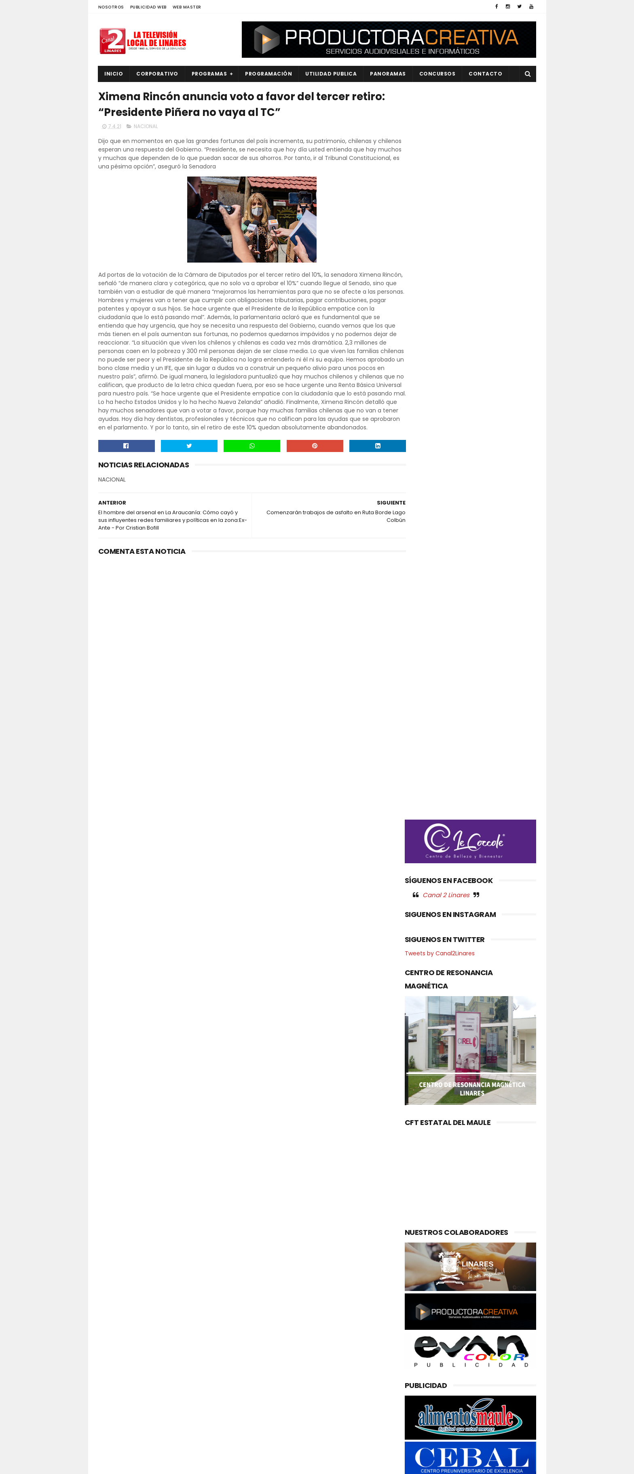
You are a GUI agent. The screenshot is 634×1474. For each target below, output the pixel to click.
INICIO (114, 73)
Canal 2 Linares (446, 424)
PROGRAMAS (209, 73)
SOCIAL (113, 1442)
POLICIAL (114, 1387)
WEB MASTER (187, 7)
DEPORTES (116, 1319)
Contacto (486, 73)
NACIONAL (146, 127)
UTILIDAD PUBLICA (331, 73)
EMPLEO (113, 1347)
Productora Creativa (315, 1464)
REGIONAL (115, 1415)
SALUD (111, 1429)
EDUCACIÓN (118, 1333)
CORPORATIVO (158, 73)
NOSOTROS (111, 7)
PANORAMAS (388, 73)
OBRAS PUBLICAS (124, 1374)
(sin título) (263, 1293)
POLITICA (115, 1401)
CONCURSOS (437, 73)
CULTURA (115, 1306)
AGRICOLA (116, 1292)
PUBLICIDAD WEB (148, 7)
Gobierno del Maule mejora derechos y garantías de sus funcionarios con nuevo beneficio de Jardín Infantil (332, 1365)
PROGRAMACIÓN (268, 73)
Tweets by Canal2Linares (440, 483)
